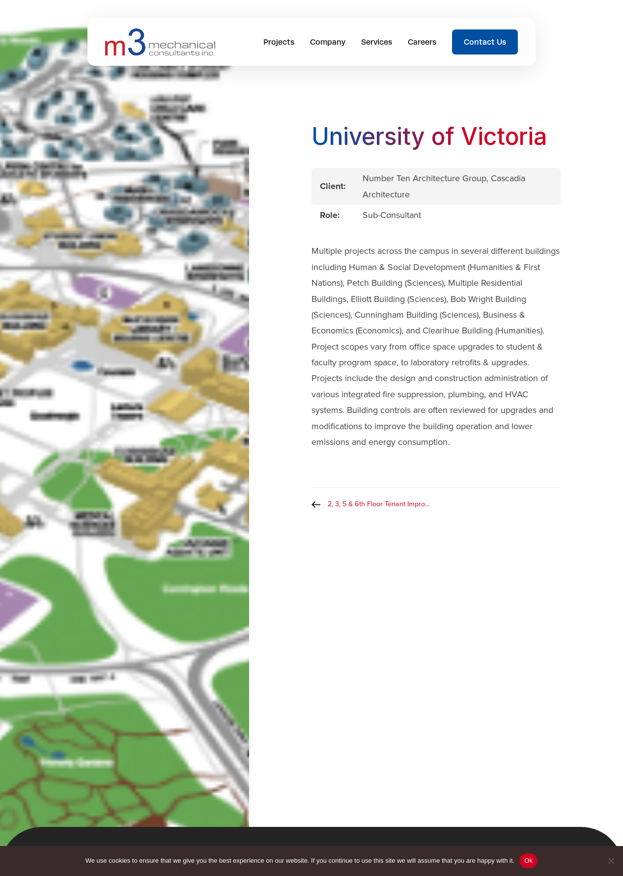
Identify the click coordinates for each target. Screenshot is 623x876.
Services (376, 42)
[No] (611, 861)
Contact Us (485, 42)
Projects (278, 42)
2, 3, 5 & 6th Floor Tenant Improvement (382, 503)
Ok (528, 860)
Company (327, 42)
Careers (422, 42)
